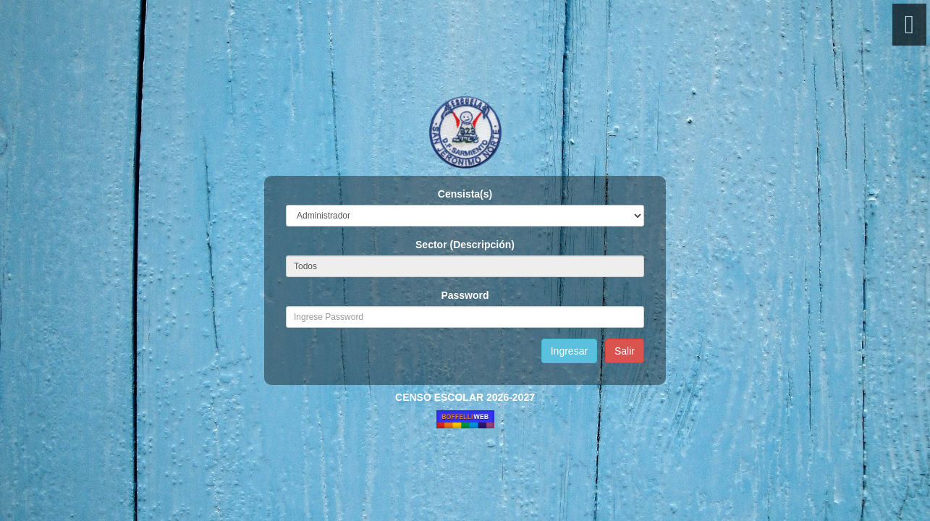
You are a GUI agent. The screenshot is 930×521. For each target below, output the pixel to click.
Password (465, 295)
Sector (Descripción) (465, 244)
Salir (624, 351)
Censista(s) (465, 194)
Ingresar (569, 351)
